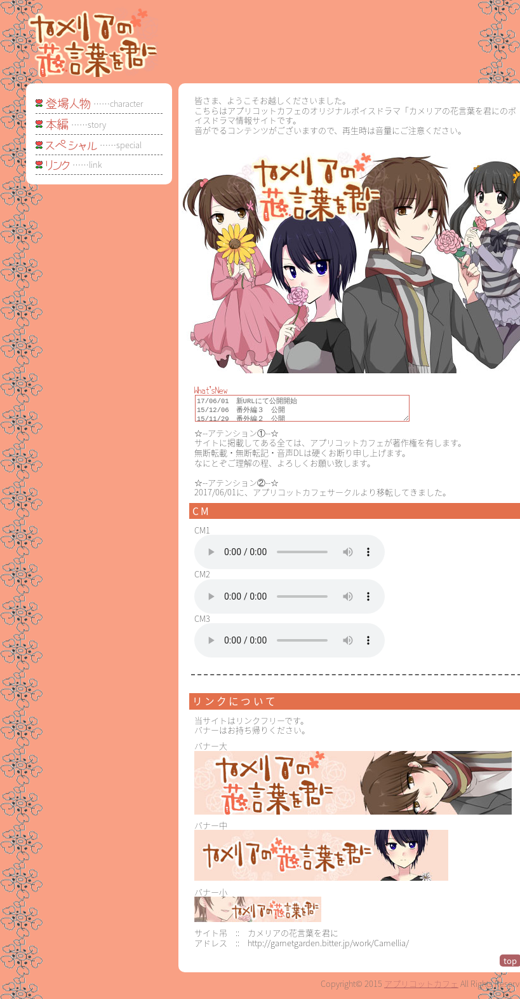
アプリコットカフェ (421, 987)
